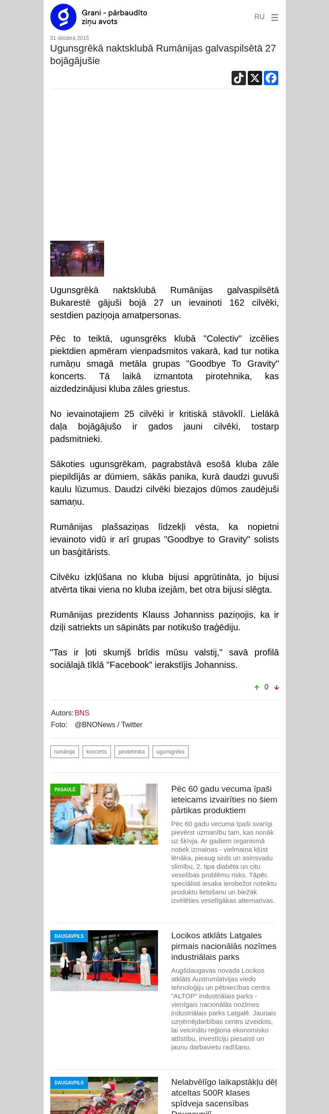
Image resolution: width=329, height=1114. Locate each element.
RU (259, 17)
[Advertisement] (164, 167)
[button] (273, 17)
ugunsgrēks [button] (170, 752)
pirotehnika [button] (131, 752)
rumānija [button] (64, 752)
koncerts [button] (97, 752)
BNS (82, 713)
